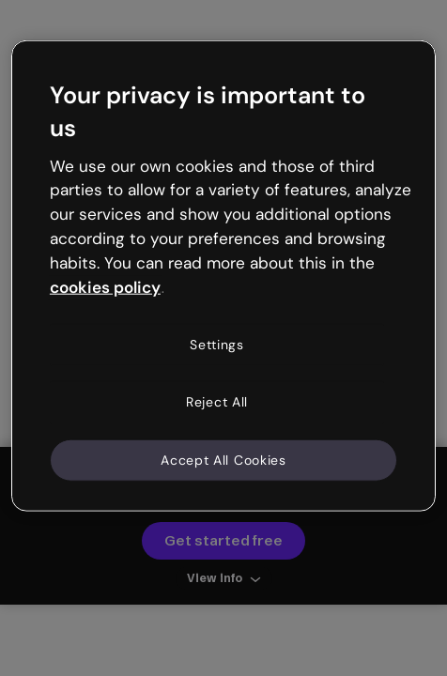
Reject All (217, 401)
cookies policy (105, 286)
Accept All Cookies (223, 459)
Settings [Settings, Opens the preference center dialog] (217, 343)
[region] (223, 276)
